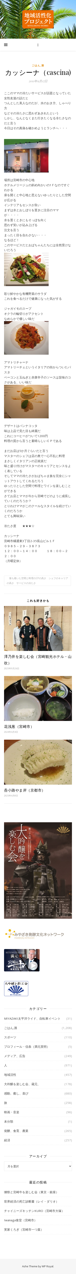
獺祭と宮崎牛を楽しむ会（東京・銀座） (31, 1192)
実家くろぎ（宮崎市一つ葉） (24, 1229)
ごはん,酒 (38, 65)
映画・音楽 (11, 1112)
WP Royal (47, 1266)
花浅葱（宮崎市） (19, 726)
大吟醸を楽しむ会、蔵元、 (22, 1084)
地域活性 (10, 1075)
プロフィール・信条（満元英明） (27, 1046)
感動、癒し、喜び (16, 1093)
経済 (7, 1140)
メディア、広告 (14, 1056)
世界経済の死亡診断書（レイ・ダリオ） (31, 1201)
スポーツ (10, 1037)
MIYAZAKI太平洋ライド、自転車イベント (32, 1018)
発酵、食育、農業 (16, 1131)
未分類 (8, 1121)
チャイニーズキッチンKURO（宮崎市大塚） (34, 1211)
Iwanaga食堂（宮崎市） (20, 1220)
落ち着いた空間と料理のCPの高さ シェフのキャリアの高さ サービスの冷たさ (37, 580)
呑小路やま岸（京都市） (24, 790)
